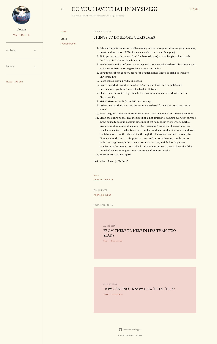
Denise (21, 29)
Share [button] (63, 31)
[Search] (194, 9)
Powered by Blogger (130, 329)
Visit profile (21, 35)
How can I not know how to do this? (139, 288)
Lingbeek (138, 335)
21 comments (116, 241)
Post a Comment (102, 195)
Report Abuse (14, 81)
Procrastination (68, 43)
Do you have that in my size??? (114, 9)
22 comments (117, 294)
